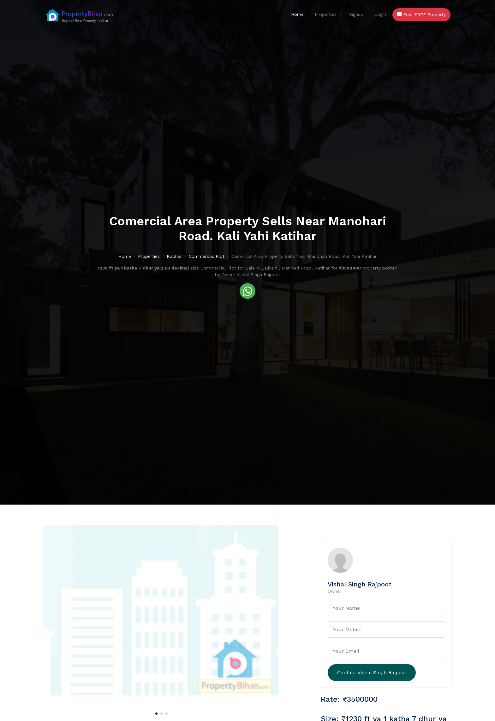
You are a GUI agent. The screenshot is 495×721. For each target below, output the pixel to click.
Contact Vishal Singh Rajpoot (371, 673)
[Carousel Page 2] (161, 712)
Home (297, 14)
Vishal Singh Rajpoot (359, 584)
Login (380, 14)
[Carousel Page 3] (166, 712)
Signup (356, 14)
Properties (326, 14)
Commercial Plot (206, 256)
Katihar (174, 256)
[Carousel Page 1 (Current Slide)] (156, 712)
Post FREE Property (421, 14)
